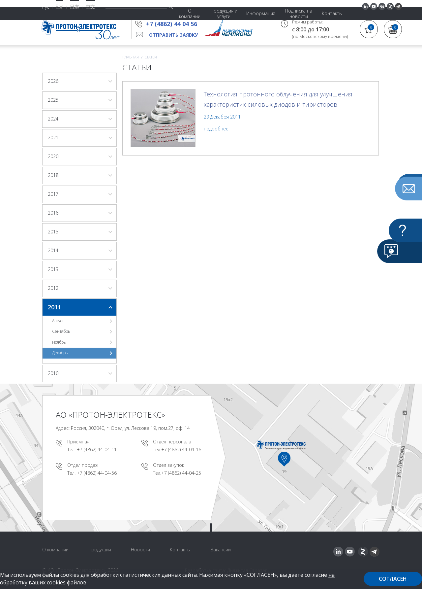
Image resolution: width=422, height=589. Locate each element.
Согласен (393, 578)
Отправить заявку (173, 35)
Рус (45, 7)
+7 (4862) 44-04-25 (181, 473)
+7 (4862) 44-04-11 (97, 449)
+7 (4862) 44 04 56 (173, 23)
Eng (59, 6)
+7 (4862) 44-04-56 (97, 473)
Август (58, 321)
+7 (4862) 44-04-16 (181, 449)
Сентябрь (61, 331)
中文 (90, 6)
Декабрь (60, 353)
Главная (130, 56)
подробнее (216, 128)
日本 (74, 6)
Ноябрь (59, 342)
